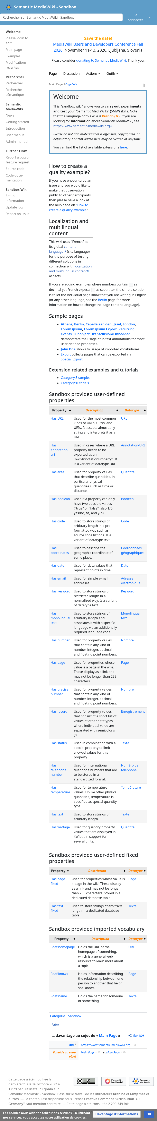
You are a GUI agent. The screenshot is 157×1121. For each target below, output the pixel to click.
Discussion (71, 73)
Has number (60, 640)
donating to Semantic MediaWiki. (101, 60)
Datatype (132, 410)
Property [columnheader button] (59, 410)
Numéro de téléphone (129, 767)
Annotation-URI (133, 445)
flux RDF (138, 1035)
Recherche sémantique (15, 92)
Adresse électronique (130, 580)
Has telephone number (58, 770)
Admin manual (17, 141)
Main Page (108, 1035)
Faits (55, 1024)
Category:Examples (75, 377)
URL (124, 418)
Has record (59, 711)
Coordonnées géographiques (132, 550)
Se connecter (135, 17)
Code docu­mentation (14, 177)
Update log (14, 207)
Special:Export (72, 359)
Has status (59, 743)
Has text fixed (57, 908)
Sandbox (74, 1016)
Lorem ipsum (71, 329)
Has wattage (60, 827)
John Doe (68, 349)
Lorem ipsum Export (100, 329)
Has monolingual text (60, 618)
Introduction (15, 128)
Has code (58, 521)
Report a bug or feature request (18, 159)
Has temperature (60, 789)
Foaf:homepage (63, 947)
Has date (57, 565)
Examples (13, 56)
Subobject (82, 334)
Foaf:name (59, 996)
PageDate (71, 84)
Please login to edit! (17, 40)
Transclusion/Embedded (110, 334)
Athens (66, 324)
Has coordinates (60, 550)
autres (14, 1099)
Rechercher (14, 83)
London (129, 324)
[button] (116, 1114)
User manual (15, 135)
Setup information (15, 198)
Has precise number (59, 691)
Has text (57, 814)
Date (124, 565)
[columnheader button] (95, 410)
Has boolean (60, 499)
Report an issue (17, 214)
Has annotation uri (59, 450)
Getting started (17, 122)
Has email (58, 578)
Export (66, 354)
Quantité (128, 472)
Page (53, 73)
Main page (14, 49)
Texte (125, 743)
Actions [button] (92, 73)
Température (131, 787)
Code (125, 521)
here (123, 147)
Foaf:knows (59, 974)
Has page (58, 662)
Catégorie (57, 1016)
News (10, 115)
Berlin (102, 300)
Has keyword (60, 591)
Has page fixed (58, 881)
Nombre (127, 640)
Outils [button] (111, 73)
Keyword (127, 591)
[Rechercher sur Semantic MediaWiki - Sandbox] (61, 17)
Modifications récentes (16, 65)
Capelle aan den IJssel (103, 324)
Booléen (127, 499)
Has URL (57, 418)
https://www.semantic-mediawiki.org (81, 126)
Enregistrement (133, 711)
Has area (57, 472)
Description (94, 410)
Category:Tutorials (75, 383)
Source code (15, 168)
